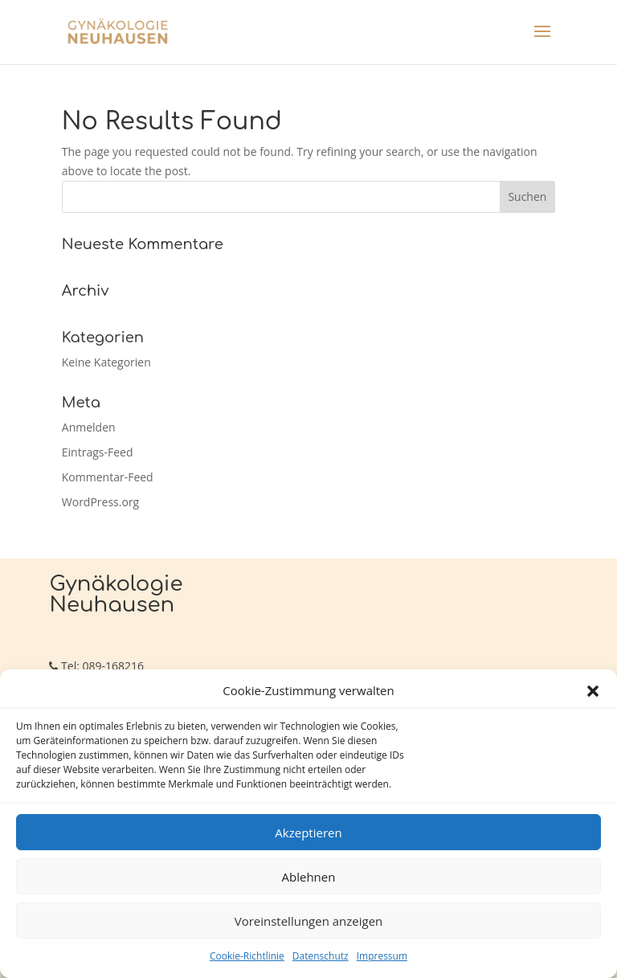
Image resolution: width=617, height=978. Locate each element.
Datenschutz (320, 956)
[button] (593, 691)
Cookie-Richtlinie (247, 956)
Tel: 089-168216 (96, 665)
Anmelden (89, 427)
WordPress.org (100, 501)
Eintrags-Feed (97, 452)
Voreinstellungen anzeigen (309, 921)
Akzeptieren (308, 833)
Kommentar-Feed (107, 477)
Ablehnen (309, 877)
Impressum (382, 956)
